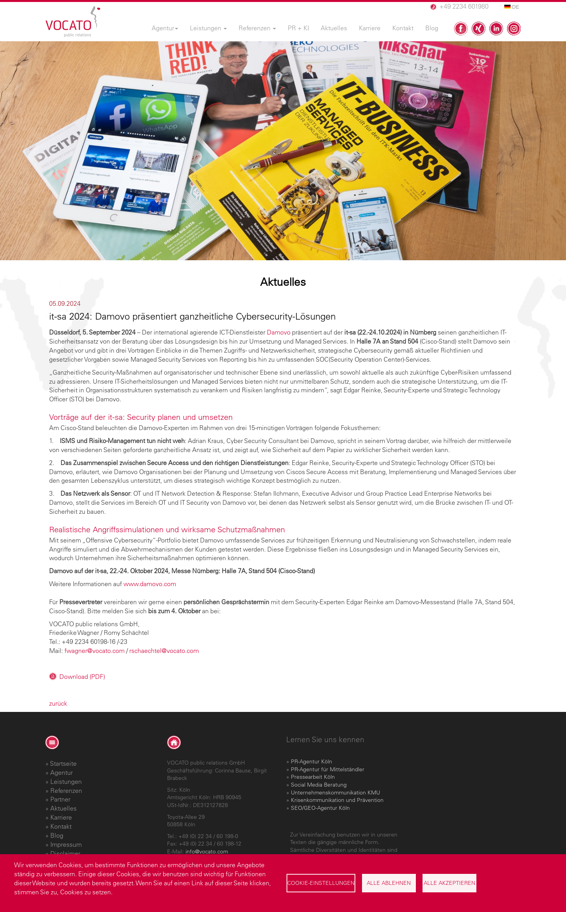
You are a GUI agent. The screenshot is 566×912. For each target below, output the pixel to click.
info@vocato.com (207, 851)
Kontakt (61, 826)
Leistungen (66, 781)
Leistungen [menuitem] (208, 28)
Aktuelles (63, 808)
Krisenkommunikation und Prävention (337, 800)
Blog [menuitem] (431, 28)
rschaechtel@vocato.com (164, 651)
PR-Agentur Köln (311, 761)
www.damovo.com (149, 584)
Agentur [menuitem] (165, 28)
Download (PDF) (82, 676)
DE (511, 7)
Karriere (61, 817)
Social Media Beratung (319, 784)
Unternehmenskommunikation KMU (335, 792)
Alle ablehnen (389, 882)
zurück (58, 703)
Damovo (278, 332)
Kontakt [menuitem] (402, 28)
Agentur (61, 772)
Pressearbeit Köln (313, 776)
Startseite (63, 763)
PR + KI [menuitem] (298, 28)
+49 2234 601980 (464, 6)
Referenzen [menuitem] (257, 28)
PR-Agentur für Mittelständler (327, 769)
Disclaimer (65, 853)
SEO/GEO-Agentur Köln (320, 807)
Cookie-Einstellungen (321, 882)
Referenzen (66, 790)
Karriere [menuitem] (369, 28)
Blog (56, 835)
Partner (60, 799)
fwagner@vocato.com (94, 651)
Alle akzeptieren (449, 882)
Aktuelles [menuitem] (334, 28)
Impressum (66, 844)
